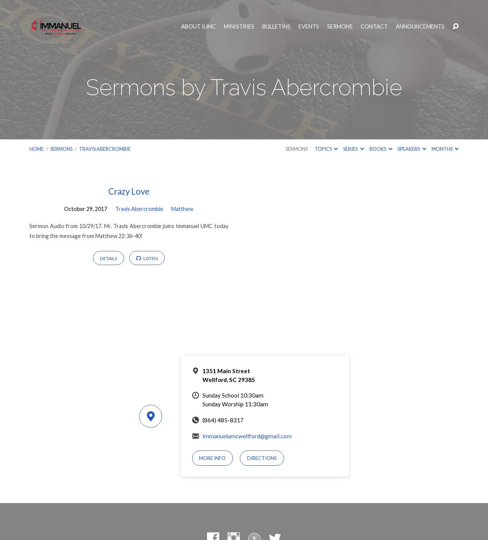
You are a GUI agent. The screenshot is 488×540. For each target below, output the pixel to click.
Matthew (182, 209)
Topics (326, 149)
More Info (212, 458)
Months (445, 149)
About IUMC (198, 26)
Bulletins (276, 26)
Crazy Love (128, 191)
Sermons (340, 26)
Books (380, 149)
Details (108, 258)
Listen (147, 258)
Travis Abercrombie (105, 149)
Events (309, 26)
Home (36, 149)
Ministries (239, 26)
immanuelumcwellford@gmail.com (247, 436)
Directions (262, 458)
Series (353, 149)
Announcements (420, 26)
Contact (374, 26)
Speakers (412, 149)
